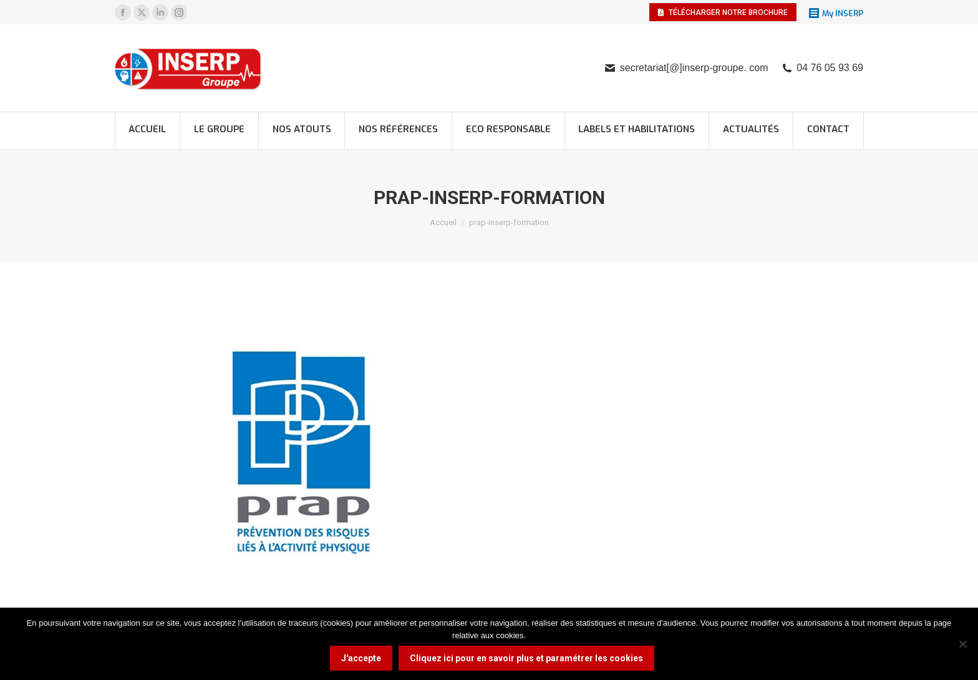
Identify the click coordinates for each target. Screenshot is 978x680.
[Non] (962, 644)
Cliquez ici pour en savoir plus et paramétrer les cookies (526, 658)
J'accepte (361, 658)
